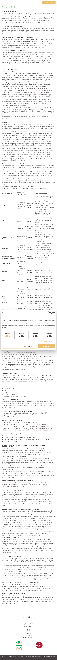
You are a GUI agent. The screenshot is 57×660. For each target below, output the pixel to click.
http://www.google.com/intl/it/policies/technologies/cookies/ (29, 181)
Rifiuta (10, 346)
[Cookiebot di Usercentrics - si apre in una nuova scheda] (48, 312)
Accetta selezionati (28, 346)
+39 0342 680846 (29, 623)
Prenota (49, 2)
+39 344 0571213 (29, 625)
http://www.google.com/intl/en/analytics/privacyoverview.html (29, 188)
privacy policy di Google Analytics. (25, 353)
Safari (5, 392)
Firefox (5, 386)
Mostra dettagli (48, 341)
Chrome (5, 385)
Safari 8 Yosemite (9, 394)
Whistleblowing (28, 637)
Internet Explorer (8, 388)
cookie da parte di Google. (28, 354)
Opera (5, 390)
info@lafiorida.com (28, 626)
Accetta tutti (46, 346)
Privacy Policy (28, 636)
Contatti (28, 634)
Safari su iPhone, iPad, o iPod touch (15, 396)
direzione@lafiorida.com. (10, 469)
